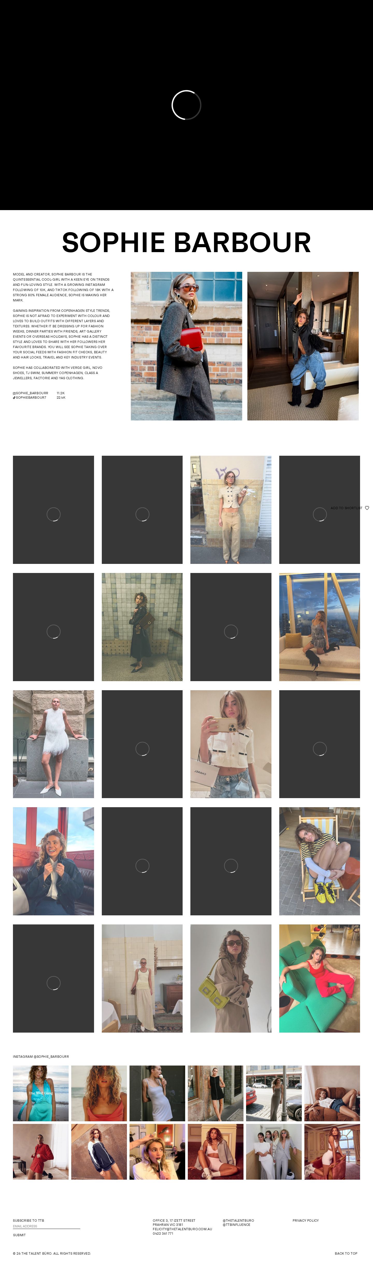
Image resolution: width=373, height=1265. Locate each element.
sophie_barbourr (32, 393)
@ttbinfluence (236, 1225)
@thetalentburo (238, 1220)
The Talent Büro (186, 25)
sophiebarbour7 (31, 397)
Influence (196, 12)
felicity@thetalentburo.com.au (182, 1229)
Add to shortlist (347, 508)
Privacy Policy (306, 1220)
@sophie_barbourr (51, 1057)
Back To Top (346, 1253)
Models (175, 12)
